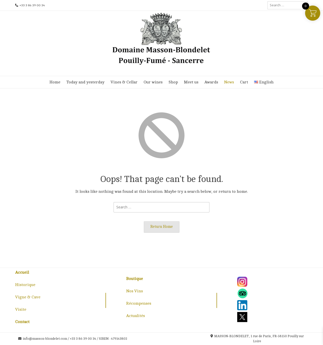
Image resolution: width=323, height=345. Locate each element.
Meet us (191, 82)
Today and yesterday (85, 82)
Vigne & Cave (27, 297)
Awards (211, 82)
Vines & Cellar (124, 82)
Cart (244, 82)
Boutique (134, 278)
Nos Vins (134, 291)
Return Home (161, 227)
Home (54, 82)
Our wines (153, 82)
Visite (20, 309)
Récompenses (138, 303)
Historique (25, 285)
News (229, 82)
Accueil (22, 272)
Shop (173, 82)
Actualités (135, 315)
